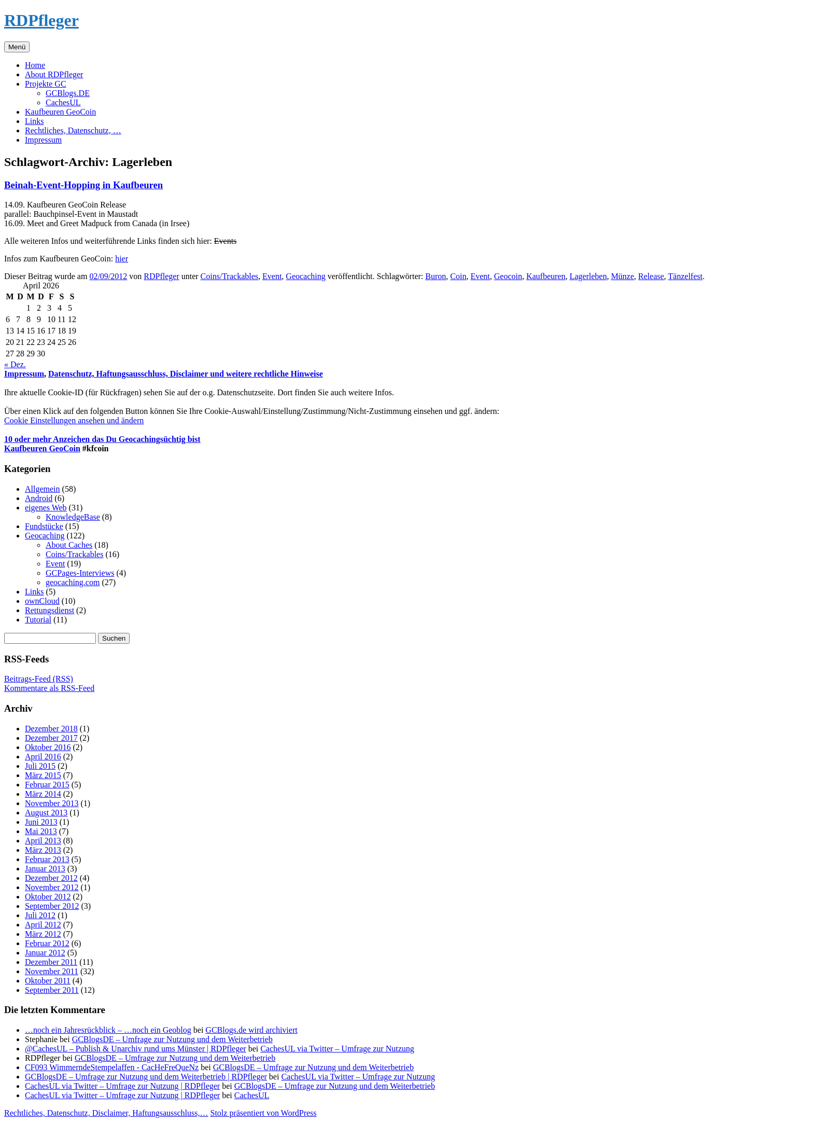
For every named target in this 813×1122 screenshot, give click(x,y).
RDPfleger (41, 20)
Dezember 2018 (51, 728)
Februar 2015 (47, 784)
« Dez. (15, 364)
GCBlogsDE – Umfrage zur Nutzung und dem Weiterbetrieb (172, 1039)
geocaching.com (73, 582)
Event (272, 276)
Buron (435, 276)
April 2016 (43, 756)
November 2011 (51, 971)
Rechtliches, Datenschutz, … (73, 130)
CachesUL (63, 102)
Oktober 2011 (48, 980)
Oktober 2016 (48, 747)
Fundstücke (44, 526)
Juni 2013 (41, 822)
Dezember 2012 (51, 878)
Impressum (43, 139)
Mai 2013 (41, 831)
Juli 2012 (40, 915)
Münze (622, 276)
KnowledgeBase (73, 516)
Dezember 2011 (51, 962)
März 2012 (43, 934)
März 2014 (43, 793)
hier (121, 258)
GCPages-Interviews (80, 573)
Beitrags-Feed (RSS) (38, 678)
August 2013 (46, 812)
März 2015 (43, 775)
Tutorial (38, 619)
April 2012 (43, 924)
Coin (458, 276)
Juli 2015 (40, 765)
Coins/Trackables (229, 276)
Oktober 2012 (48, 896)
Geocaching (305, 276)
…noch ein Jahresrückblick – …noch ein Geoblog (108, 1030)
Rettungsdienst (49, 610)
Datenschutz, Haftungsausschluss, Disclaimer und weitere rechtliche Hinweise (185, 373)
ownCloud (42, 601)
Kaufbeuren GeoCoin (60, 111)
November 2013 (52, 803)
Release (651, 276)
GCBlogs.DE (68, 93)
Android (38, 498)
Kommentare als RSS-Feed (49, 688)
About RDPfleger (54, 74)
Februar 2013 (47, 859)
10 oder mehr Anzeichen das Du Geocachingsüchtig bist (102, 439)
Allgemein (42, 488)
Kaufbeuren (546, 276)
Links (34, 121)
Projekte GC (45, 83)
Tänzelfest (685, 276)
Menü (16, 47)
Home (35, 65)
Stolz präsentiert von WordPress (263, 1113)
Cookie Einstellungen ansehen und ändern (74, 420)
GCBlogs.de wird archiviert (251, 1030)
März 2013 (43, 850)
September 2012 (52, 906)
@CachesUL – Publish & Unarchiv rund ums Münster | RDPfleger (135, 1048)
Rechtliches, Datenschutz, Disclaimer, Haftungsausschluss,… (106, 1113)
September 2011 (52, 990)
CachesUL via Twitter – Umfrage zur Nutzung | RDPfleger (122, 1086)
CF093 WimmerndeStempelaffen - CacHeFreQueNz (112, 1067)
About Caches (69, 545)
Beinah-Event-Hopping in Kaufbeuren (83, 184)
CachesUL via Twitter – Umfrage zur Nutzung (337, 1048)
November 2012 (52, 887)
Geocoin (508, 276)
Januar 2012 (45, 952)
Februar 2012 (47, 943)
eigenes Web (46, 507)
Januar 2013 (45, 868)
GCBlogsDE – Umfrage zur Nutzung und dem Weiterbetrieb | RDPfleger (146, 1076)
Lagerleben (588, 276)
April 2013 (43, 840)
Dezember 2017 (51, 737)
